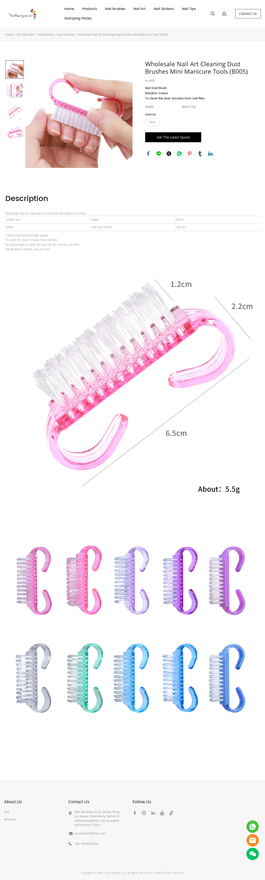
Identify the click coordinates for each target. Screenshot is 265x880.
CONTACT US (248, 14)
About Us (13, 801)
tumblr (200, 153)
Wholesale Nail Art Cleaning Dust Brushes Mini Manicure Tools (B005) (123, 34)
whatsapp (179, 153)
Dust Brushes (67, 34)
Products (89, 9)
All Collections (26, 34)
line (158, 153)
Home (69, 9)
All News (10, 819)
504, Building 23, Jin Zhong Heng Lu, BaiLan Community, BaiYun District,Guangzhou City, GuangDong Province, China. (97, 818)
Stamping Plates (78, 18)
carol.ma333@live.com (90, 833)
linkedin (210, 153)
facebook (148, 153)
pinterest (190, 153)
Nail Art (140, 9)
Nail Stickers (164, 9)
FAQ (7, 812)
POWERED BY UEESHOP (168, 873)
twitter (169, 153)
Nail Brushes (115, 9)
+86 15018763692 (87, 844)
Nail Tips (189, 9)
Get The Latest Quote (173, 137)
